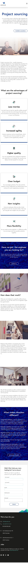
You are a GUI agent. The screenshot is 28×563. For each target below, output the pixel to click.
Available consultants (20, 31)
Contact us (14, 263)
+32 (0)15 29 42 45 (7, 524)
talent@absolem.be (14, 550)
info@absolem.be (6, 522)
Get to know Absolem (14, 455)
